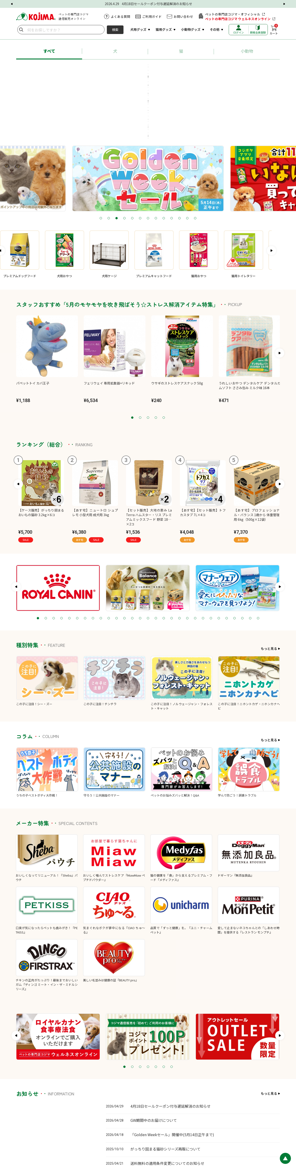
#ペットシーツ (216, 67)
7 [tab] (148, 159)
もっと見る (269, 589)
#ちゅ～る (167, 67)
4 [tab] (124, 159)
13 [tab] (195, 159)
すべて (49, 51)
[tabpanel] (148, 119)
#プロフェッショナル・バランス (89, 67)
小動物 (247, 51)
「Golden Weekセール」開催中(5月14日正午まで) (172, 1075)
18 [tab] (172, 559)
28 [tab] (250, 559)
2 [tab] (109, 159)
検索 (115, 29)
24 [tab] (219, 559)
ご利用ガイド (152, 16)
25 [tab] (227, 559)
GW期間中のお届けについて (153, 1061)
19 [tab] (179, 559)
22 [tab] (203, 559)
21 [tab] (195, 559)
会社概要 (274, 1138)
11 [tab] (179, 159)
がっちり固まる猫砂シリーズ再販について (165, 1089)
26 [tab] (234, 559)
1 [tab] (101, 159)
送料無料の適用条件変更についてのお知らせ (167, 1103)
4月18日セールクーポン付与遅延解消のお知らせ (170, 1046)
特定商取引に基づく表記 (247, 1138)
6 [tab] (140, 159)
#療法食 (138, 76)
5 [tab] (132, 159)
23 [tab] (211, 559)
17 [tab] (164, 559)
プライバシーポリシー (212, 1138)
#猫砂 (190, 67)
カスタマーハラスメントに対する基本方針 (165, 1138)
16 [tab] (156, 559)
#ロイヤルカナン (136, 67)
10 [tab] (172, 159)
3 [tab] (116, 159)
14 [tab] (140, 559)
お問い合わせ (183, 16)
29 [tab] (258, 559)
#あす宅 (49, 67)
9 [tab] (164, 159)
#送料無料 (245, 67)
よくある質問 (120, 16)
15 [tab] (148, 559)
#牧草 (159, 76)
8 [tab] (156, 159)
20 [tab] (187, 559)
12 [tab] (187, 159)
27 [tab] (242, 559)
